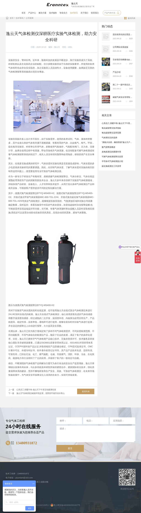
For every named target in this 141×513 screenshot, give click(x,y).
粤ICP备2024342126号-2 (39, 505)
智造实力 (63, 13)
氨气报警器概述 (108, 147)
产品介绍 (116, 72)
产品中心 (32, 13)
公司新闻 (29, 18)
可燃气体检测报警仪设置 (112, 156)
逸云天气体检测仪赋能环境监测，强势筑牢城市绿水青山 (40, 393)
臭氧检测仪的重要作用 (111, 152)
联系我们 (95, 13)
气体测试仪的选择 (109, 137)
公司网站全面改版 (120, 47)
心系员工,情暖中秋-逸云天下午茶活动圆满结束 (36, 390)
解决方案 (42, 13)
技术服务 (53, 13)
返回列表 (129, 18)
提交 (70, 448)
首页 (23, 13)
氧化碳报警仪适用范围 (111, 133)
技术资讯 (74, 13)
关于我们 (84, 13)
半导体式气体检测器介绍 (112, 161)
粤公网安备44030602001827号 (65, 505)
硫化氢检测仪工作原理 (111, 166)
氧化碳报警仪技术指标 (111, 128)
